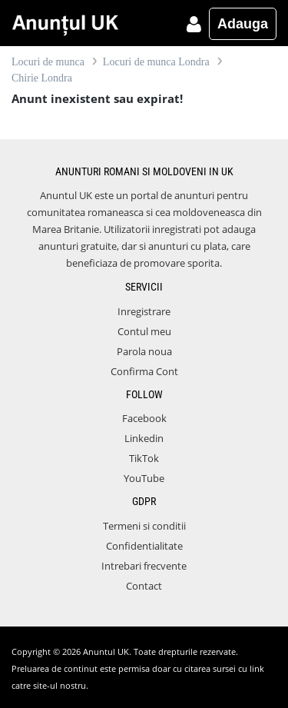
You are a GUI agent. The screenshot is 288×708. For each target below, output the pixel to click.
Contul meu (144, 331)
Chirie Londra (42, 78)
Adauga (242, 24)
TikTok (144, 458)
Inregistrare (144, 311)
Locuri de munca (48, 62)
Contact (144, 586)
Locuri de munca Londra (156, 62)
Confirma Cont (144, 371)
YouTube (144, 478)
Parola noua (144, 351)
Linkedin (144, 438)
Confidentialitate (144, 546)
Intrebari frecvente (144, 566)
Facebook (144, 418)
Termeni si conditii (144, 526)
